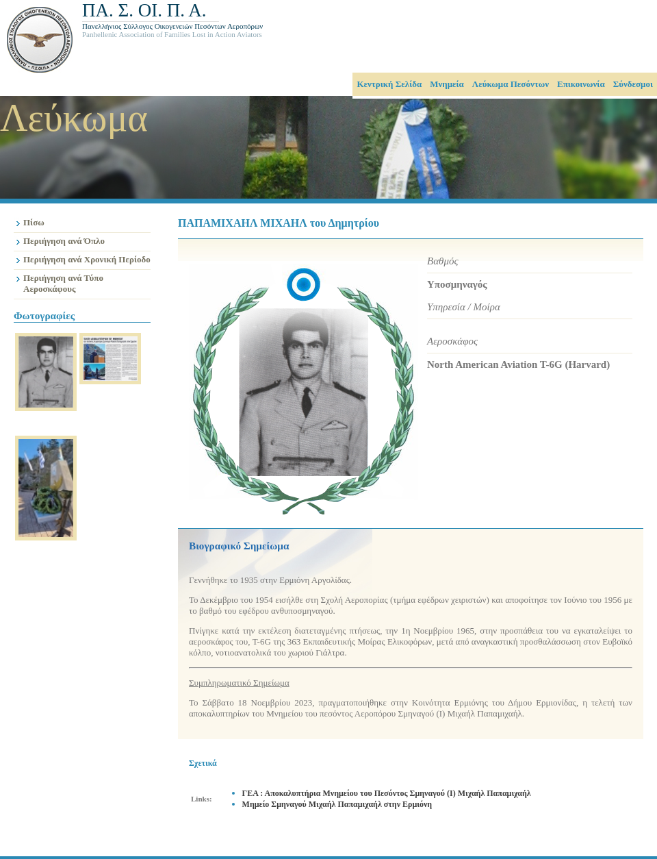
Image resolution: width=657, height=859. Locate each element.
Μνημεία (447, 84)
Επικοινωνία (581, 84)
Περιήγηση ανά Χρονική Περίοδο (87, 259)
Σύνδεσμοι (633, 84)
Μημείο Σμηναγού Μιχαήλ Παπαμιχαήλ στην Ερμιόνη (337, 804)
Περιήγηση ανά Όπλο (64, 241)
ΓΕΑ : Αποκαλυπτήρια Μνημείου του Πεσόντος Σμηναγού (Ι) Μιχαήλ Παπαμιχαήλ (386, 793)
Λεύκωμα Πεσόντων (510, 84)
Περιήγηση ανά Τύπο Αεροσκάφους (63, 283)
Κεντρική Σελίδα (389, 84)
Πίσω (33, 222)
